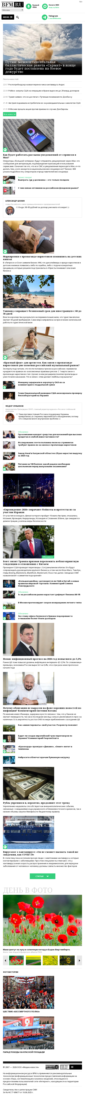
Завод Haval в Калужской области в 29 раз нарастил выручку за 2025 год (50, 454)
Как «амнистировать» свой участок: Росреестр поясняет (48, 725)
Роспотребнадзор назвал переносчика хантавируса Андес (36, 84)
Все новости (9, 114)
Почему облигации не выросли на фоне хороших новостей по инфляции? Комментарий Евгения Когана (42, 709)
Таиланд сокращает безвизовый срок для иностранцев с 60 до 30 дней (42, 312)
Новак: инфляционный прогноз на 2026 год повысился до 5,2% (42, 658)
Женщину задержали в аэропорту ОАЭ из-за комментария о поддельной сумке (41, 383)
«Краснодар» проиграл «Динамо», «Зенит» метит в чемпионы (45, 747)
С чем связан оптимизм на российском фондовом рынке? (48, 188)
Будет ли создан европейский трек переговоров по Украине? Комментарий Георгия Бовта (45, 737)
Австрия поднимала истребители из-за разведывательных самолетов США (44, 103)
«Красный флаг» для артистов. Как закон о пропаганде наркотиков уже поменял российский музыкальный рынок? (41, 364)
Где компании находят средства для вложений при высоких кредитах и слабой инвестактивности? (50, 435)
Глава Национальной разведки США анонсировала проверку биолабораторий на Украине (50, 394)
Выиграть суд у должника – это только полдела (43, 180)
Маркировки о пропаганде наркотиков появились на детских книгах (42, 258)
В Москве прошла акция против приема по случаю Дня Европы (38, 109)
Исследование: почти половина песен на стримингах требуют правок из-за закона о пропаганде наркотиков (47, 443)
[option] (42, 920)
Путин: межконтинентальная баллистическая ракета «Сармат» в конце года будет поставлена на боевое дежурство (40, 67)
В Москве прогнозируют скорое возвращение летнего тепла (50, 602)
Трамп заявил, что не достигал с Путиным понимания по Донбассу (40, 96)
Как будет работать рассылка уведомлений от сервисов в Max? (39, 156)
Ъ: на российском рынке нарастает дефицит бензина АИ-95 (49, 594)
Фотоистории (10, 972)
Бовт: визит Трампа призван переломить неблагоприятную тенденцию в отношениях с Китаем (41, 562)
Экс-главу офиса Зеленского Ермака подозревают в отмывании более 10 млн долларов (45, 617)
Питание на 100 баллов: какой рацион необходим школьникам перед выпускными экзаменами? (44, 465)
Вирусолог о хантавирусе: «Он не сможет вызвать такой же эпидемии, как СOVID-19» (40, 853)
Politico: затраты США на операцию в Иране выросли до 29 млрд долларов (43, 90)
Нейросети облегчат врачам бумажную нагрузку (44, 757)
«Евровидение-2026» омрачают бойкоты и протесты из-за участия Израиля (39, 511)
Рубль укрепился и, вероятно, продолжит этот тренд (36, 802)
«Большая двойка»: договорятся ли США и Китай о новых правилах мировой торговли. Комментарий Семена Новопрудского (48, 583)
